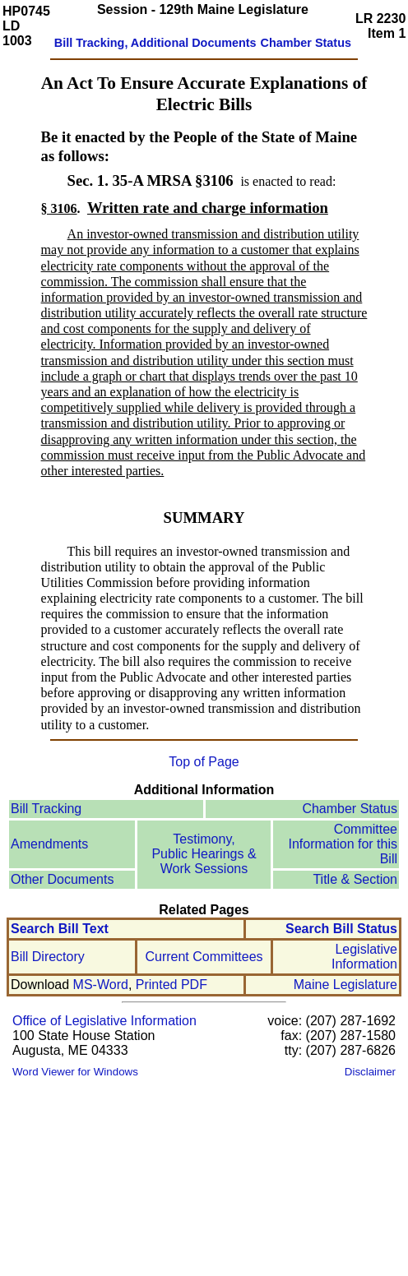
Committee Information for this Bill (343, 844)
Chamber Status (349, 809)
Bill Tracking (46, 809)
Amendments (49, 844)
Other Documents (62, 879)
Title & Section (355, 879)
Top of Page (204, 762)
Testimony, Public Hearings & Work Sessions (203, 854)
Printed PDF (171, 985)
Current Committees (203, 957)
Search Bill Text (60, 929)
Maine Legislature (345, 985)
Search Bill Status (341, 929)
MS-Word (100, 985)
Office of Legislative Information (104, 1021)
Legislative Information (364, 956)
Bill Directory (48, 957)
